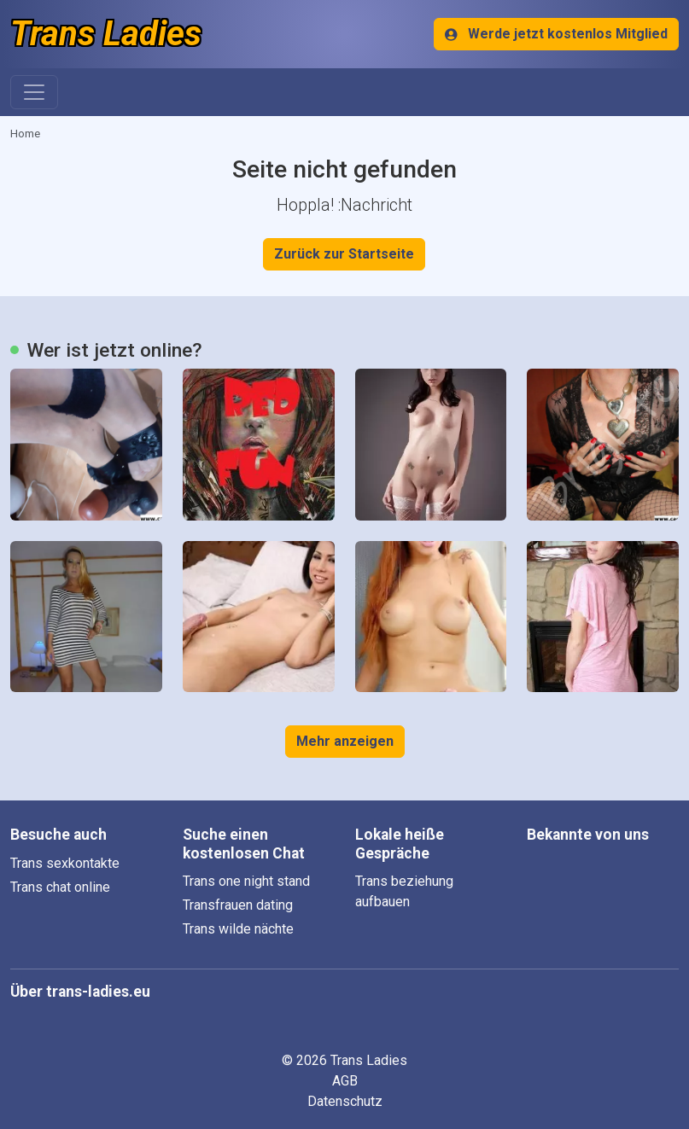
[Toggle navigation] (34, 92)
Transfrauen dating (238, 905)
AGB (345, 1081)
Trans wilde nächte (238, 929)
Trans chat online (60, 887)
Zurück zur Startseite (344, 254)
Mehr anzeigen (345, 741)
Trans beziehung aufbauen (404, 891)
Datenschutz (344, 1101)
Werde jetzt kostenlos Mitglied (556, 34)
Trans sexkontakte (65, 863)
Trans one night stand (246, 881)
